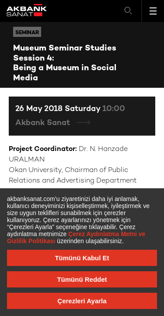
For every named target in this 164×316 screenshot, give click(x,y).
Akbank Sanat (43, 123)
